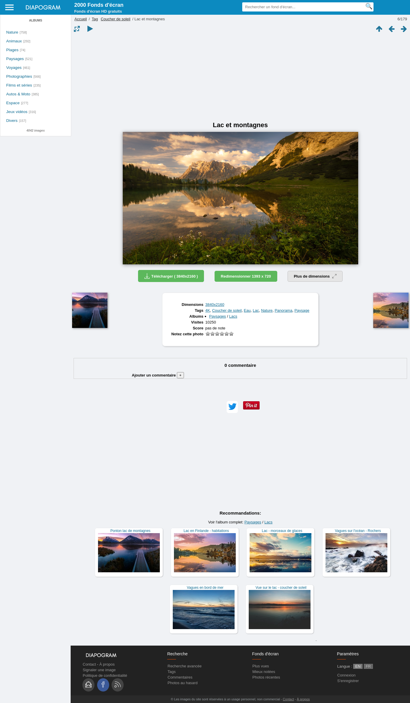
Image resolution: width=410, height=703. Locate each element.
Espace (13, 103)
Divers (12, 120)
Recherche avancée (184, 666)
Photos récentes (266, 677)
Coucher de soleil (115, 19)
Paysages (15, 59)
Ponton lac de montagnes (130, 531)
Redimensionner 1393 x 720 (246, 276)
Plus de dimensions (315, 276)
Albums (35, 20)
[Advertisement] (240, 77)
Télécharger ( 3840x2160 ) (171, 276)
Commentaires (179, 677)
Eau (247, 310)
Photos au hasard (182, 683)
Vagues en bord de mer (205, 588)
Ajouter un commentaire (158, 375)
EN (358, 666)
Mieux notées (264, 671)
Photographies (19, 76)
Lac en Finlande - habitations (206, 531)
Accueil (80, 19)
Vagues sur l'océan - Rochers (358, 531)
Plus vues (261, 666)
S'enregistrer (348, 681)
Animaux (14, 41)
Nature (12, 32)
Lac (256, 310)
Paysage (301, 310)
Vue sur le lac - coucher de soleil (280, 588)
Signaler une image (99, 670)
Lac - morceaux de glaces (282, 531)
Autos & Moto (18, 94)
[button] (232, 407)
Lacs (233, 316)
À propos (106, 664)
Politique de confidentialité (105, 675)
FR (368, 666)
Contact (89, 664)
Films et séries (19, 85)
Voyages (13, 67)
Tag (95, 19)
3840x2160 (214, 304)
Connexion (346, 675)
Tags (171, 671)
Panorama (283, 310)
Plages (12, 50)
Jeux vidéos (16, 112)
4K (207, 310)
